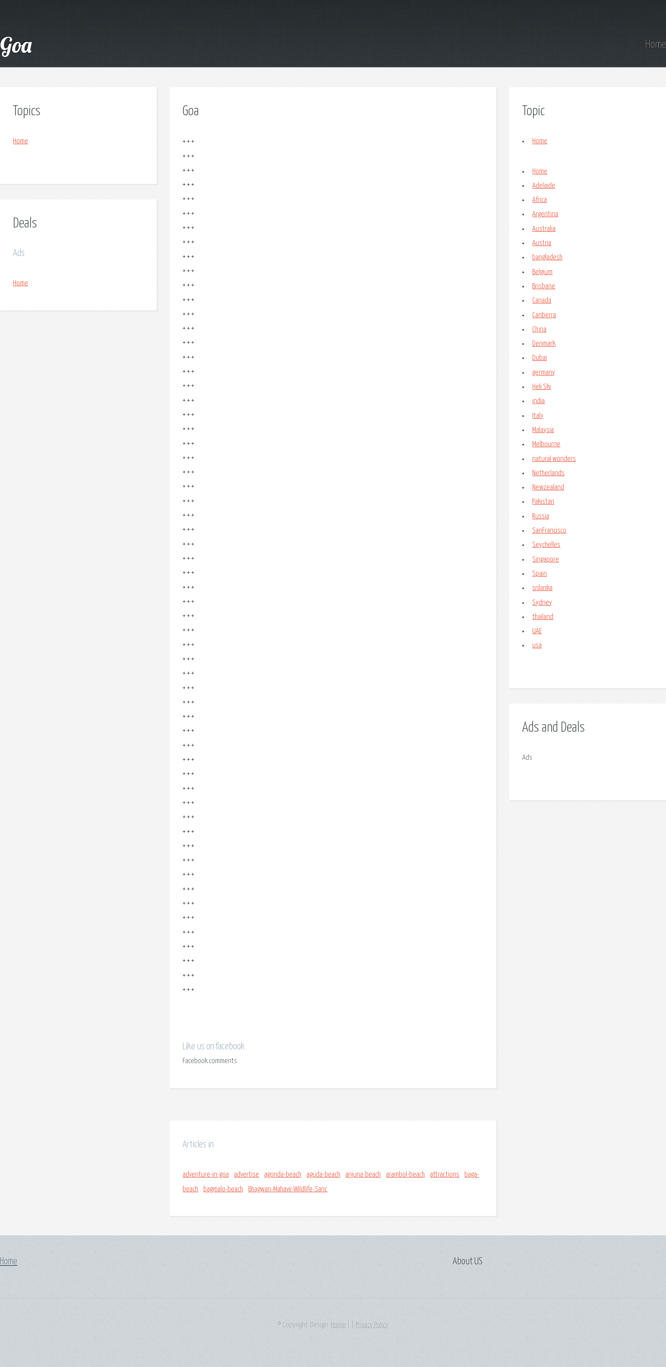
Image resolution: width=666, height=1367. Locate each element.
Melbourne (546, 444)
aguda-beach (323, 1174)
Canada (541, 300)
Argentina (545, 214)
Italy (537, 416)
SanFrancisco (549, 530)
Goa (16, 44)
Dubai (539, 358)
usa (537, 645)
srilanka (542, 588)
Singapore (545, 559)
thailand (542, 617)
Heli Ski (541, 387)
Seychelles (546, 545)
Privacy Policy (372, 1325)
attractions (444, 1174)
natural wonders (554, 459)
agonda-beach (282, 1174)
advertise (246, 1174)
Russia (540, 516)
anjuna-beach (363, 1174)
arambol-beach (405, 1174)
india (538, 401)
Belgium (542, 272)
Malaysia (543, 430)
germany (543, 372)
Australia (544, 229)
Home (655, 44)
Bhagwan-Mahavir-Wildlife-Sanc (287, 1189)
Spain (539, 574)
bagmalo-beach (223, 1189)
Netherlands (548, 473)
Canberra (544, 315)
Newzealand (548, 487)
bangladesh (547, 257)
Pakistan (543, 501)
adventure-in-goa (206, 1174)
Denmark (544, 343)
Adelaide (543, 185)
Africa (539, 200)
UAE (537, 631)
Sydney (542, 602)
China (539, 329)
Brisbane (543, 286)
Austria (541, 243)
